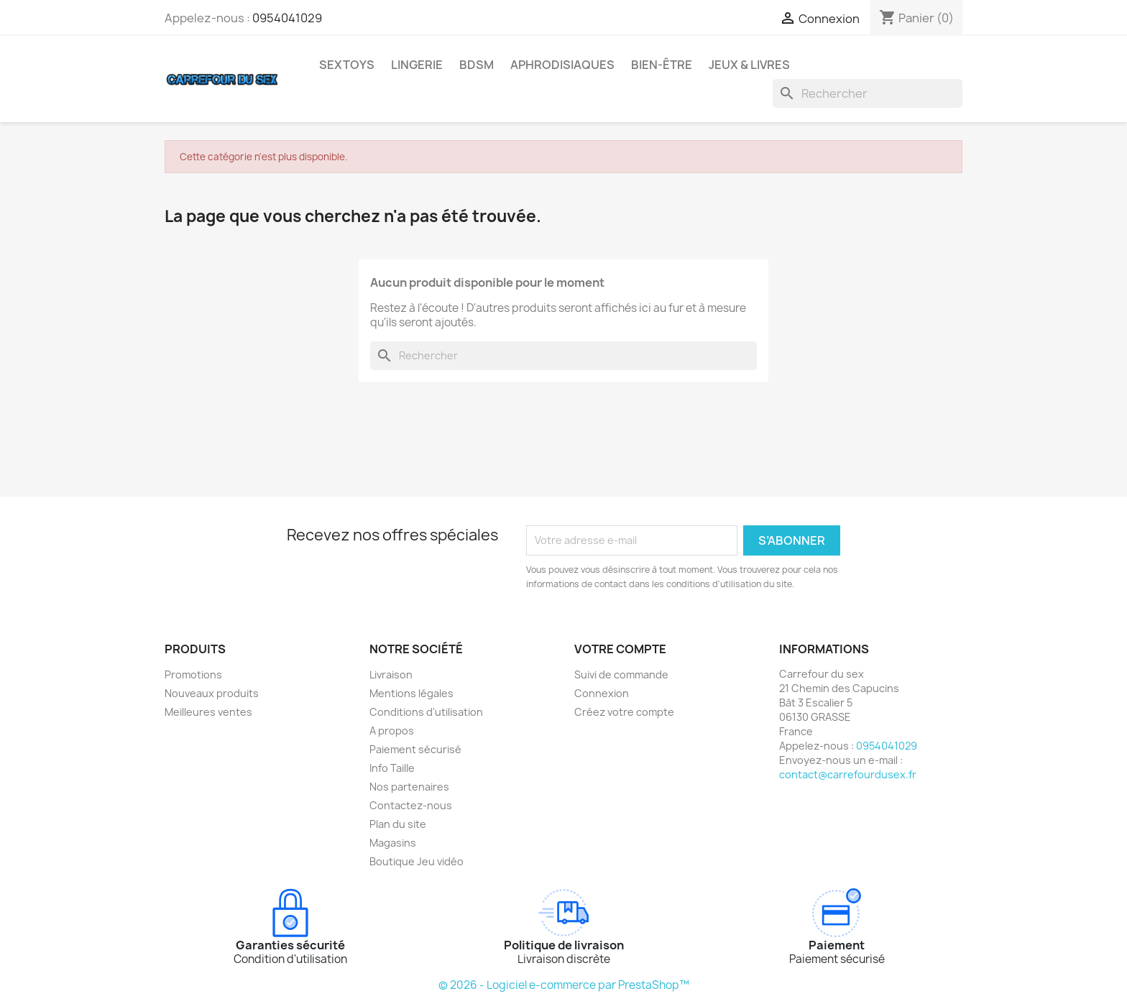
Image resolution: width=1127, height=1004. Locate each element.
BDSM (476, 65)
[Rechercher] (867, 93)
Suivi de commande (621, 674)
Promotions (193, 674)
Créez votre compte (624, 712)
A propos (391, 730)
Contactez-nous (410, 805)
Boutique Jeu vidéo (416, 861)
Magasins (392, 842)
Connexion (601, 693)
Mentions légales (411, 693)
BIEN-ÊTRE (661, 65)
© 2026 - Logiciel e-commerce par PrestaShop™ (563, 985)
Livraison (391, 674)
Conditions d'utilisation (426, 712)
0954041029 (287, 18)
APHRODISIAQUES (562, 65)
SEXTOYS (346, 65)
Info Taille (392, 768)
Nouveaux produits (212, 693)
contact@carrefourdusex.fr (847, 774)
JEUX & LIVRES (749, 65)
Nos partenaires (409, 786)
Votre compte (620, 649)
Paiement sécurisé (415, 749)
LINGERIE (417, 65)
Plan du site (397, 824)
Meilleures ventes (208, 712)
